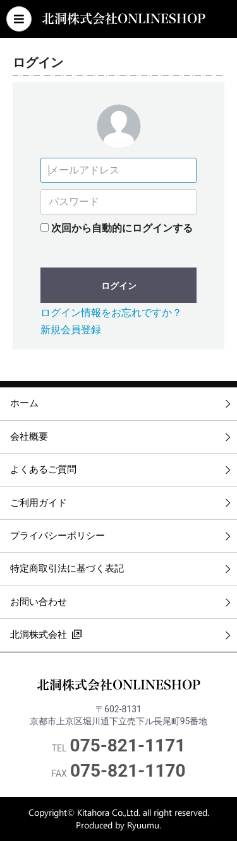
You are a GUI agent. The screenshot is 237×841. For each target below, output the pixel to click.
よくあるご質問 (43, 469)
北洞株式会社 (46, 633)
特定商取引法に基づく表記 (67, 568)
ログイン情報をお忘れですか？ (111, 313)
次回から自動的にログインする (122, 228)
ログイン (119, 286)
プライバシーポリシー (57, 535)
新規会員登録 (70, 330)
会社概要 (29, 436)
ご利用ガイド (38, 503)
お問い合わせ (38, 602)
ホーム (24, 403)
